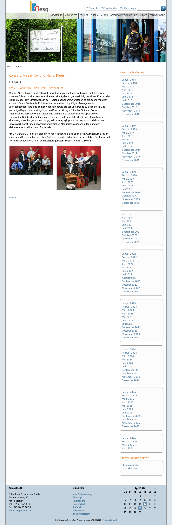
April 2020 (127, 182)
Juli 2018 (127, 100)
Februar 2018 (129, 83)
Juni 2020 (127, 185)
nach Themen (129, 468)
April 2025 (127, 402)
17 (145, 504)
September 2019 (131, 149)
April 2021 (127, 218)
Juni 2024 (127, 363)
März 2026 (128, 445)
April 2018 (127, 89)
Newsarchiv (79, 510)
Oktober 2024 (129, 373)
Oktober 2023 (129, 330)
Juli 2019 (127, 146)
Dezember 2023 (131, 337)
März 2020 (128, 178)
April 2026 (127, 448)
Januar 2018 (129, 79)
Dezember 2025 (131, 426)
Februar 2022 (129, 257)
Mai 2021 (127, 221)
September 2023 (131, 327)
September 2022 (131, 281)
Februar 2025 (129, 395)
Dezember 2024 (131, 380)
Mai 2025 (127, 405)
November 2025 (131, 422)
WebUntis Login (128, 8)
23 (140, 508)
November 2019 (131, 156)
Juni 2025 (127, 409)
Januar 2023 (129, 303)
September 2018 (131, 103)
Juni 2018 (127, 96)
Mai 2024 (127, 359)
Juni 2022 (127, 271)
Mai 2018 (127, 93)
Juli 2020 (127, 189)
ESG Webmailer (109, 8)
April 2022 (127, 264)
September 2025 (131, 416)
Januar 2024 (129, 349)
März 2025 (128, 398)
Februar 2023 (129, 306)
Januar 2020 (129, 171)
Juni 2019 (127, 142)
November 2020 (131, 199)
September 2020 (131, 192)
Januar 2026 (129, 438)
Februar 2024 (129, 352)
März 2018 (128, 86)
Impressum (79, 500)
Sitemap (77, 497)
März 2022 (128, 260)
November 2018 (131, 110)
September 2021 (131, 231)
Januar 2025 (129, 392)
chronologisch (130, 465)
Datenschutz (79, 504)
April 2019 (127, 136)
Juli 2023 (127, 323)
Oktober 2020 (129, 195)
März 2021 (128, 214)
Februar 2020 (129, 175)
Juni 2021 (127, 224)
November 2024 (131, 376)
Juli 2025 (127, 412)
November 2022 (131, 288)
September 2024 (131, 369)
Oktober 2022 (129, 284)
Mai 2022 (127, 267)
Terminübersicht (81, 513)
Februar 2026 (129, 441)
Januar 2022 (129, 253)
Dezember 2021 (131, 242)
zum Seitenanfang (82, 494)
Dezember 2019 (131, 160)
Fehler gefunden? (109, 520)
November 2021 (131, 238)
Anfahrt (77, 507)
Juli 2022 (127, 274)
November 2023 (131, 334)
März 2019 (128, 132)
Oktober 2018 (129, 107)
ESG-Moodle (92, 8)
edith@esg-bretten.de (20, 510)
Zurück (12, 197)
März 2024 (128, 356)
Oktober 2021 (129, 235)
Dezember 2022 (131, 291)
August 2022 (129, 277)
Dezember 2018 (131, 114)
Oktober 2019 (129, 153)
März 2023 (128, 310)
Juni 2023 (127, 320)
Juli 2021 (127, 228)
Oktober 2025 (129, 419)
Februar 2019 (129, 129)
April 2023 (127, 313)
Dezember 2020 (131, 202)
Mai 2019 (127, 139)
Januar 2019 (129, 125)
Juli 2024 (127, 366)
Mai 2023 (127, 316)
